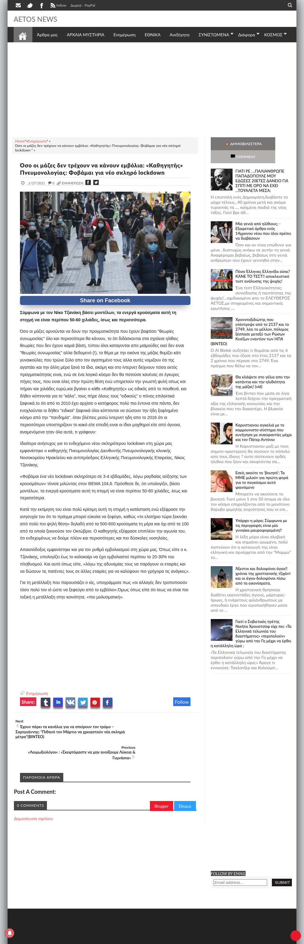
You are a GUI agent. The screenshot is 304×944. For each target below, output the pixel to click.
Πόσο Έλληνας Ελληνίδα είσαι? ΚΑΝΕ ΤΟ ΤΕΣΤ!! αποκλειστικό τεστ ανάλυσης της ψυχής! (263, 263)
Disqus (185, 791)
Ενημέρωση (37, 700)
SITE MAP (100, 938)
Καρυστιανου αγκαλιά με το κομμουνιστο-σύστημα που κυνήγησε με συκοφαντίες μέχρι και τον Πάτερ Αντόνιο (264, 419)
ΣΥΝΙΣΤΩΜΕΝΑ (214, 34)
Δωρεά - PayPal (83, 5)
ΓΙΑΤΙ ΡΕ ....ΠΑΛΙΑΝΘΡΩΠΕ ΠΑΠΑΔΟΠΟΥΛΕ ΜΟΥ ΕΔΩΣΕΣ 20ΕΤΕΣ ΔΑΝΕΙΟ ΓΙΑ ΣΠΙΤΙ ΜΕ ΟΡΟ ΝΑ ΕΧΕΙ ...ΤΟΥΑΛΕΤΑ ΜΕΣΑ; (262, 168)
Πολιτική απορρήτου (127, 938)
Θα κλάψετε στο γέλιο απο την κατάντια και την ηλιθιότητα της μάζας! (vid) (263, 369)
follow (57, 6)
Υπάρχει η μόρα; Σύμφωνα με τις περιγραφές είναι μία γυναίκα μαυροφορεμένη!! (261, 512)
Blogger (161, 791)
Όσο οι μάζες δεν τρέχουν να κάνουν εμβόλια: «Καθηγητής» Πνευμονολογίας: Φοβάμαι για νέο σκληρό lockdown (93, 172)
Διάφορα (246, 34)
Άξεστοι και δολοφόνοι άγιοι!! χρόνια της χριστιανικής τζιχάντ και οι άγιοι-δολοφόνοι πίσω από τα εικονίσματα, (263, 563)
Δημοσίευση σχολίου (33, 804)
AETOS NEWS (38, 19)
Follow (182, 709)
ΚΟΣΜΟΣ (273, 34)
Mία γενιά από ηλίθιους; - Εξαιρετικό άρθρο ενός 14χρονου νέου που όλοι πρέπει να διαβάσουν (263, 218)
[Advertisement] (152, 89)
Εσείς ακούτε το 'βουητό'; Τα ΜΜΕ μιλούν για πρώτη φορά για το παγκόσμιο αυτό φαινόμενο (262, 467)
